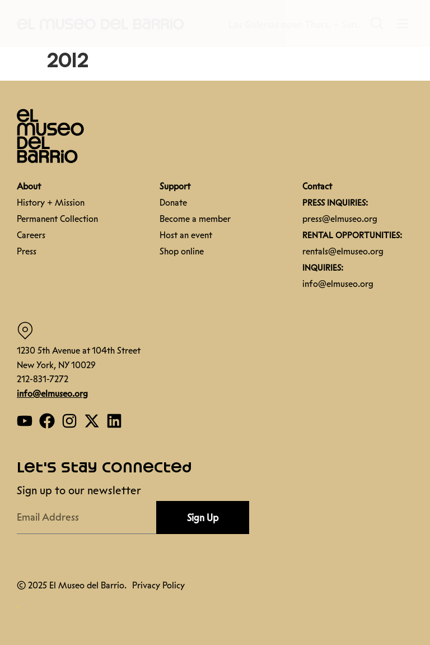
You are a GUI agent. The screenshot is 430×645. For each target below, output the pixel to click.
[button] (101, 23)
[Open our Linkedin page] (114, 421)
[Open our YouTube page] (24, 421)
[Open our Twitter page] (92, 421)
